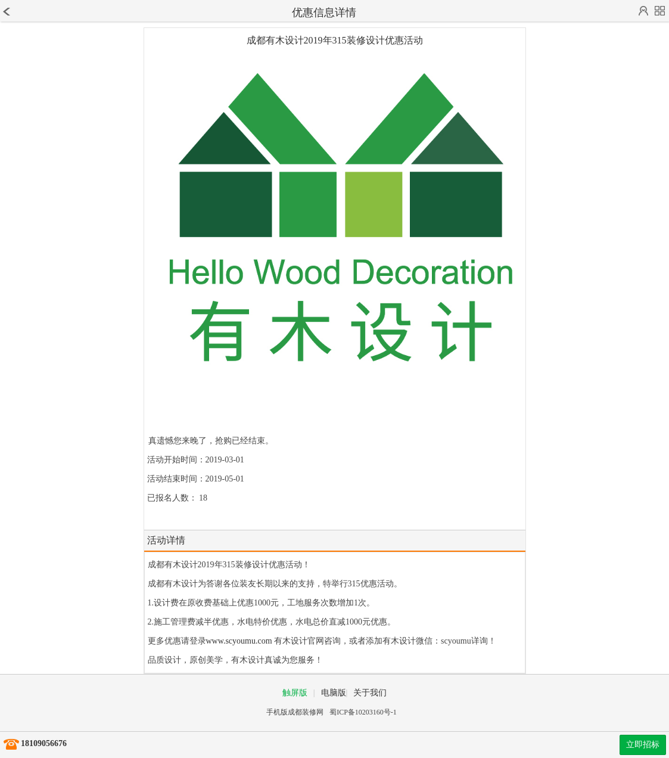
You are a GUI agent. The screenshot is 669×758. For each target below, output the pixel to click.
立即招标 (642, 744)
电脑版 (333, 692)
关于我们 (370, 692)
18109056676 (44, 743)
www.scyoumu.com (239, 640)
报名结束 (164, 516)
